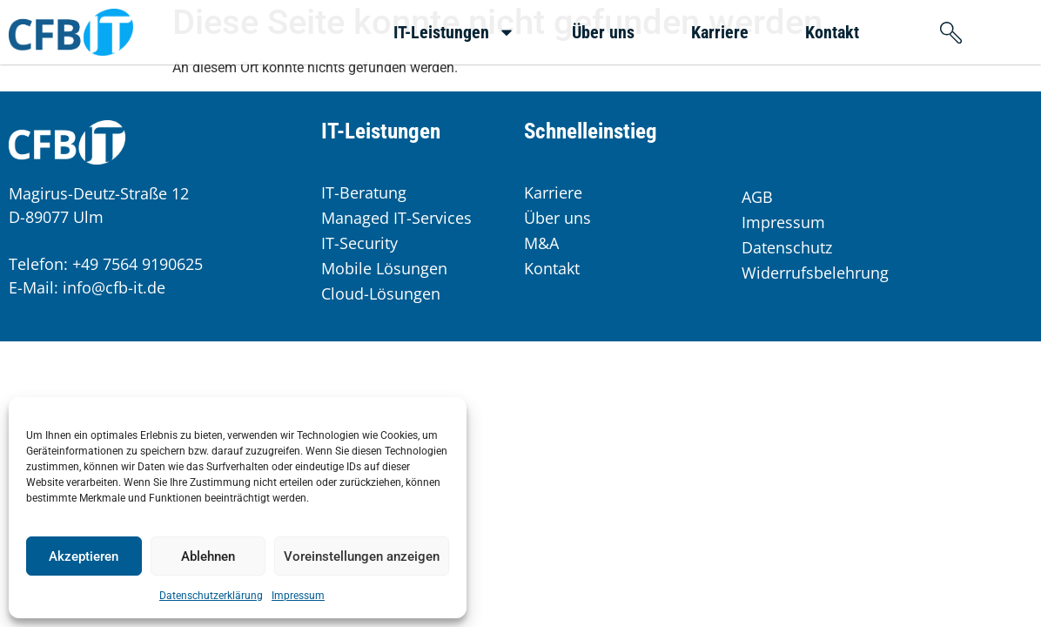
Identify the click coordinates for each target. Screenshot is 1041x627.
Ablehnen (208, 556)
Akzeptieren (83, 556)
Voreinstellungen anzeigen (362, 556)
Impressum (298, 596)
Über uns (603, 32)
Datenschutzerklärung (211, 596)
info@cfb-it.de (114, 287)
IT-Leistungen (454, 32)
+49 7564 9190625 (137, 263)
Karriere (720, 32)
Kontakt (832, 32)
